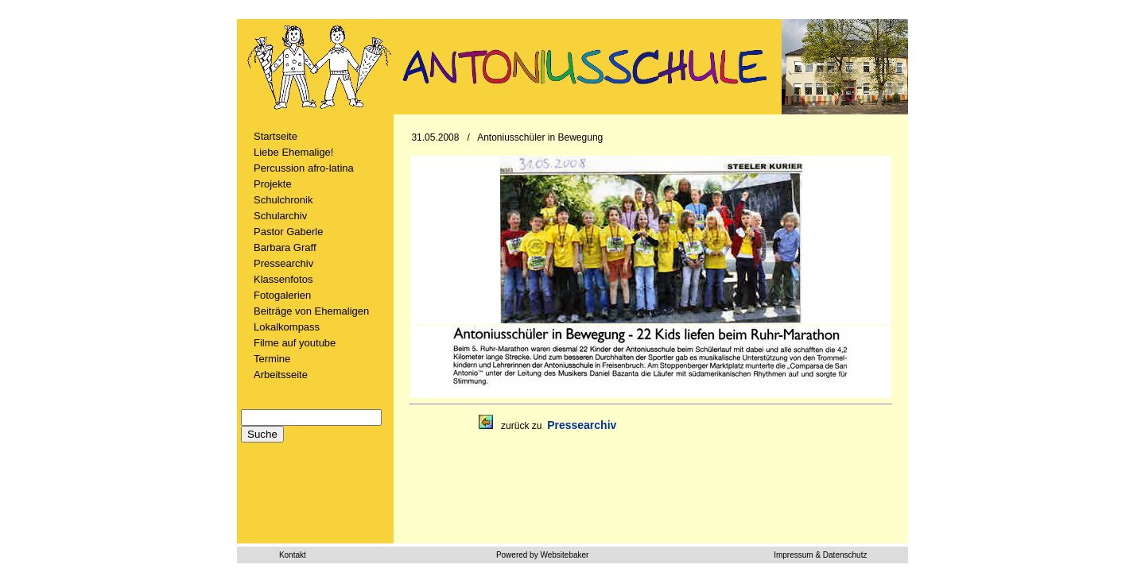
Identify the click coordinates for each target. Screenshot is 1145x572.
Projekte (273, 184)
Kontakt (292, 555)
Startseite (275, 136)
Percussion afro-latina (304, 168)
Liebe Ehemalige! (293, 152)
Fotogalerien (282, 295)
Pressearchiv (283, 263)
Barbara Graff (285, 247)
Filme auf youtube (295, 343)
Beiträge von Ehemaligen (311, 311)
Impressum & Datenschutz (820, 555)
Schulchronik (283, 200)
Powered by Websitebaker (542, 555)
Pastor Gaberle (288, 232)
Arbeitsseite (281, 375)
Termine (272, 359)
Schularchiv (280, 216)
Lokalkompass (287, 327)
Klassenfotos (283, 279)
